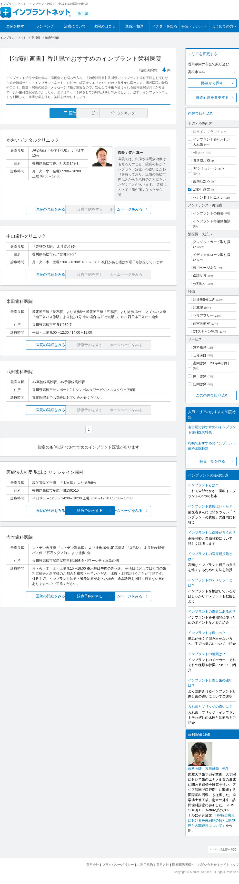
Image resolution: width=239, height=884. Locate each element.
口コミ (91, 113)
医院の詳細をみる (33, 209)
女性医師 (200, 355)
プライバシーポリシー (118, 864)
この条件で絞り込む (212, 395)
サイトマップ (229, 864)
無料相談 (200, 347)
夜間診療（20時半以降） (212, 363)
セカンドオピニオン (208, 197)
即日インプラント (206, 132)
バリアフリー (203, 315)
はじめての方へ (224, 26)
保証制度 (200, 276)
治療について (75, 26)
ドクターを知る (164, 26)
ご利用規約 (145, 864)
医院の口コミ (105, 26)
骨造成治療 (201, 160)
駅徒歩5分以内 (204, 299)
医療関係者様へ (183, 864)
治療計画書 (201, 189)
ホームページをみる (143, 209)
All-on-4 (199, 153)
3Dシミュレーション (209, 168)
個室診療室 (201, 323)
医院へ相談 (134, 26)
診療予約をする (88, 510)
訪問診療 (200, 384)
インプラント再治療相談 (211, 221)
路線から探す (212, 83)
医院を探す (15, 26)
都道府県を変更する (212, 97)
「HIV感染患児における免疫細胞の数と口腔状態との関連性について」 (212, 820)
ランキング (45, 26)
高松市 (196, 72)
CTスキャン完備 (205, 331)
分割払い (200, 284)
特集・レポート (194, 26)
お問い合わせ (207, 864)
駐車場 (198, 308)
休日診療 (200, 376)
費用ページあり (205, 268)
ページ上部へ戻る (225, 849)
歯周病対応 (201, 181)
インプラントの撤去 (208, 213)
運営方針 (162, 864)
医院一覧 (40, 113)
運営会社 (92, 864)
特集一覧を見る (212, 461)
